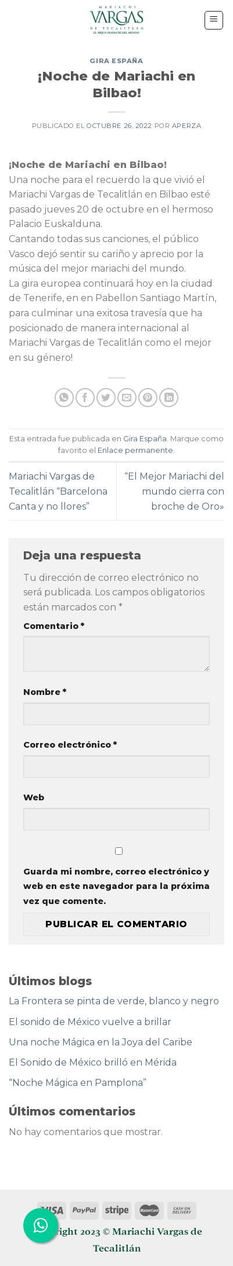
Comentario (53, 626)
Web (33, 797)
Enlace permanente (135, 450)
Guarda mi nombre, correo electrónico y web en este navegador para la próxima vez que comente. (116, 886)
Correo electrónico (70, 745)
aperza (186, 126)
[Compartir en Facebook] (85, 397)
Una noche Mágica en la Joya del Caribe (100, 1042)
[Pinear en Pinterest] (147, 397)
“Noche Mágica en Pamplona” (77, 1082)
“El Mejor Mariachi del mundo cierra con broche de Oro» (174, 491)
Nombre (44, 692)
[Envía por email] (127, 397)
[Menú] (214, 20)
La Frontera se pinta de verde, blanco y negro (114, 1001)
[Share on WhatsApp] (64, 397)
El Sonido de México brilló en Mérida (93, 1062)
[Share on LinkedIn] (168, 397)
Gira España (116, 61)
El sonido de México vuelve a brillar (90, 1021)
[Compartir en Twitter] (106, 397)
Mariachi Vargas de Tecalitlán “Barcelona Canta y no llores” (58, 491)
